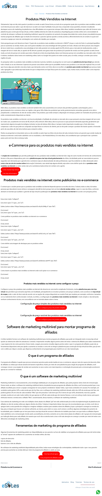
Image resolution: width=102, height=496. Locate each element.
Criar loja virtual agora (9, 173)
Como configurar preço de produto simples (51, 308)
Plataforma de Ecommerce (11, 468)
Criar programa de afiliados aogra (51, 458)
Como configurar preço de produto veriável (51, 319)
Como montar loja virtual (10, 170)
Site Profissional (94, 468)
